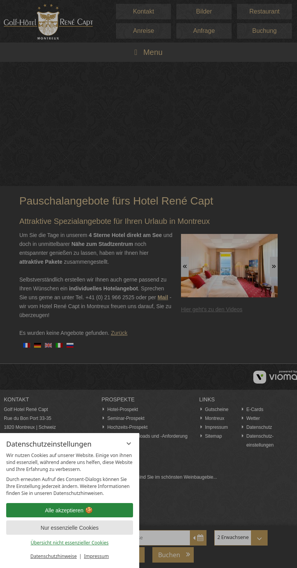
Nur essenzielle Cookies (70, 528)
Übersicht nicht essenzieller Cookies (70, 542)
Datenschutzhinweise (54, 556)
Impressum (96, 556)
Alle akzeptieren (69, 510)
